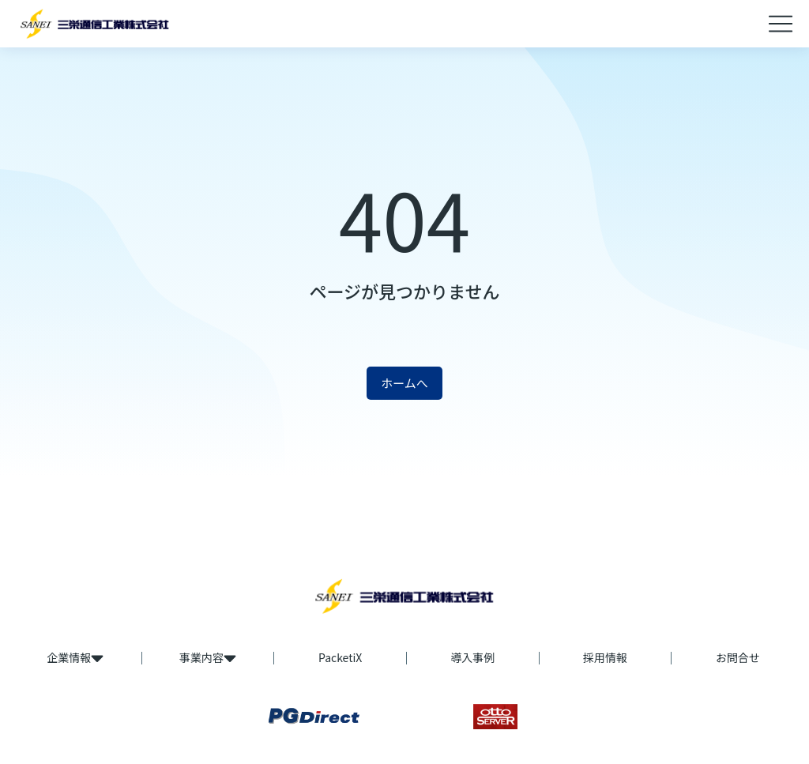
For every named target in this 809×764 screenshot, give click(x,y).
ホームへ (404, 382)
